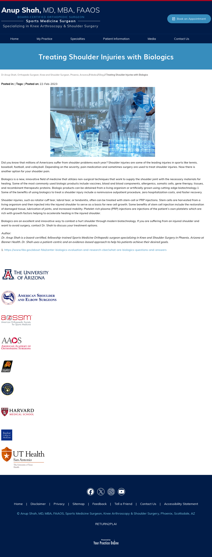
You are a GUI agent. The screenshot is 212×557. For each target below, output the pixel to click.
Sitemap (79, 504)
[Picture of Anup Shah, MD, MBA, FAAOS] (50, 17)
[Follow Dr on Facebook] (90, 492)
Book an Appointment (191, 18)
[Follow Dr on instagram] (111, 492)
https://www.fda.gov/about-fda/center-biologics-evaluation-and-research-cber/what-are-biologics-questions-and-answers (85, 250)
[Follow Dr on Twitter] (101, 492)
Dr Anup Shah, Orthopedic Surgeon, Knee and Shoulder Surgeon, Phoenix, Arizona (45, 74)
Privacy (59, 504)
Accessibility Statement (181, 504)
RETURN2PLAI (106, 524)
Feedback (99, 504)
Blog (101, 74)
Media (93, 74)
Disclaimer (38, 504)
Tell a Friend (123, 504)
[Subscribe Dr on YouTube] (121, 492)
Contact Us (148, 504)
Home (18, 504)
